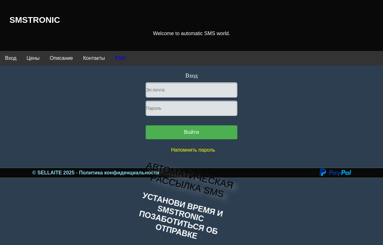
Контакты (94, 58)
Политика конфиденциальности (119, 172)
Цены (33, 58)
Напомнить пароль (193, 150)
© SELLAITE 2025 (54, 172)
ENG (120, 58)
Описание (61, 58)
